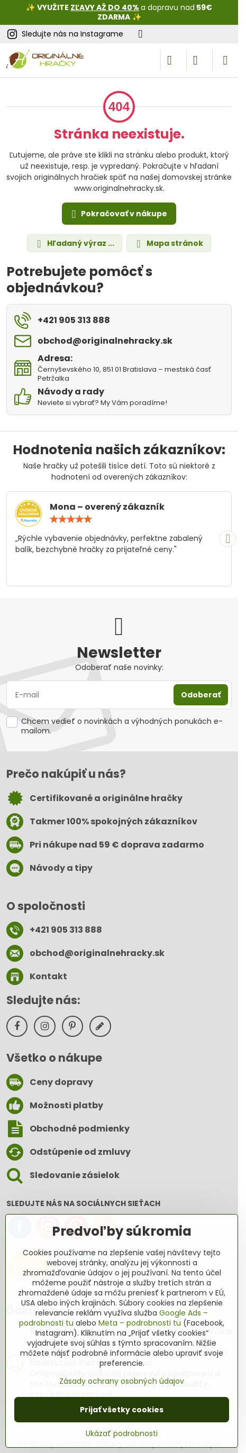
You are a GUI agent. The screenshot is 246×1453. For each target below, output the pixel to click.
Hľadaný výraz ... (74, 243)
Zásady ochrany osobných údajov (121, 1381)
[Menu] (225, 60)
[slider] (71, 519)
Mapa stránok (168, 243)
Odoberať (201, 694)
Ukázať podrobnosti (122, 1434)
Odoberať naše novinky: (119, 667)
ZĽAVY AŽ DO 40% (104, 7)
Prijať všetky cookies (121, 1409)
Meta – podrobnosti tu (139, 1323)
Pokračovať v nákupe (117, 214)
